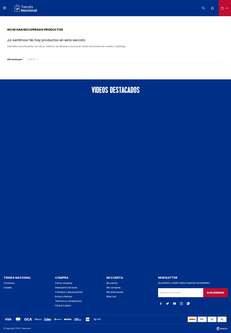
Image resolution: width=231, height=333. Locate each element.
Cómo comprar (63, 283)
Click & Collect (63, 305)
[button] (203, 8)
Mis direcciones (114, 292)
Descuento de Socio (66, 287)
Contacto (9, 283)
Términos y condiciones (68, 301)
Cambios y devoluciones (69, 292)
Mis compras (113, 287)
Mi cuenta (111, 283)
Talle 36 (31, 59)
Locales (8, 287)
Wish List (111, 296)
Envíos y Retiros (63, 296)
